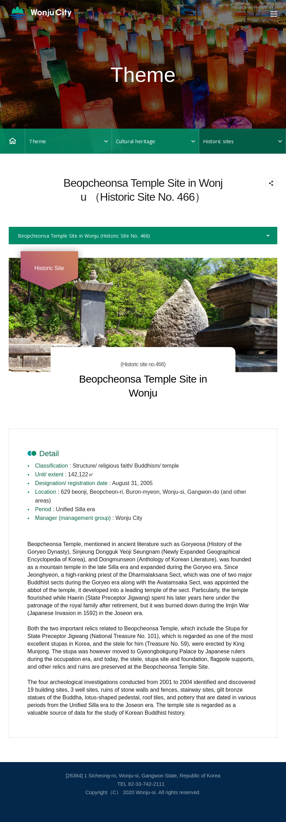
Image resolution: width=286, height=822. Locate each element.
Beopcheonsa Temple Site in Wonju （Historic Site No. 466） (84, 235)
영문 (40, 13)
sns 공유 (271, 183)
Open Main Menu (273, 14)
